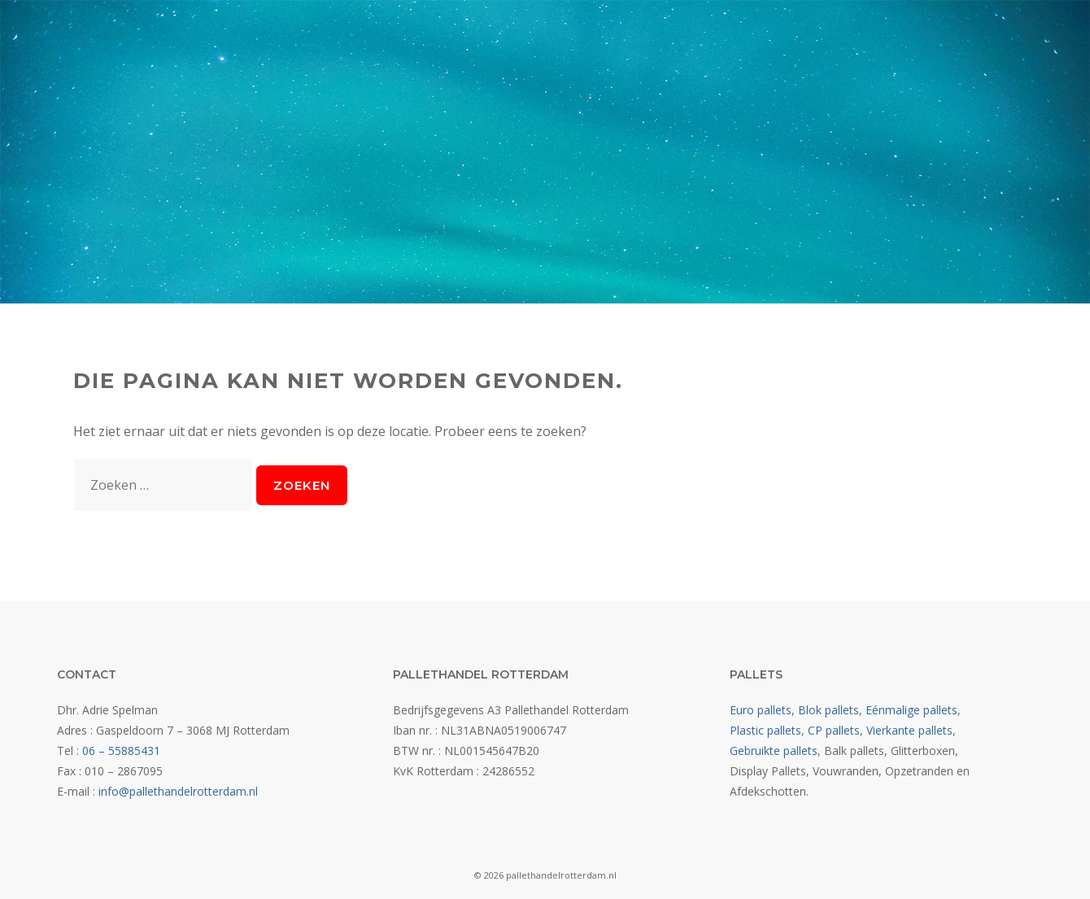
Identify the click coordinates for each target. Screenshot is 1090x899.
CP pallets (834, 730)
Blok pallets (828, 710)
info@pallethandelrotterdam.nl (178, 791)
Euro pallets (760, 710)
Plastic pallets (765, 730)
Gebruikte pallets (774, 750)
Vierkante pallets (909, 730)
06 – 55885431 (121, 750)
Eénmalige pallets (911, 710)
